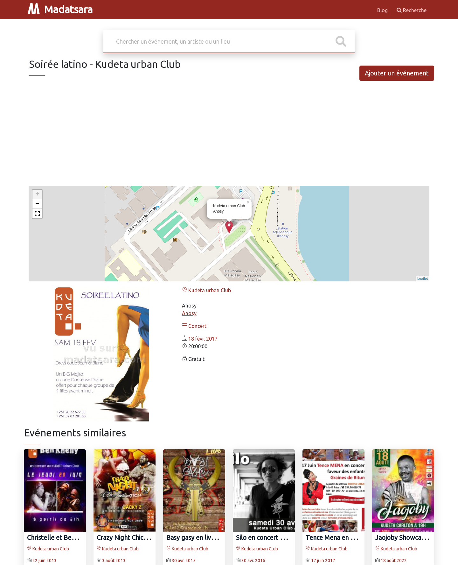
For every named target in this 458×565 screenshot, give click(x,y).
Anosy (189, 313)
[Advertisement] (229, 136)
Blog (383, 10)
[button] (37, 213)
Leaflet (422, 278)
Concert (194, 326)
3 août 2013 (114, 560)
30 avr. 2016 (253, 560)
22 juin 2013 (44, 560)
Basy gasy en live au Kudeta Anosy (215, 537)
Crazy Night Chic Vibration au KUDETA (151, 537)
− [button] (37, 204)
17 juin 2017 (323, 560)
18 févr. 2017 (203, 339)
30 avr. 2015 (184, 560)
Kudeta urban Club (206, 290)
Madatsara (60, 9)
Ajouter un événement (397, 73)
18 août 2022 (394, 560)
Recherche (412, 10)
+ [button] (37, 194)
